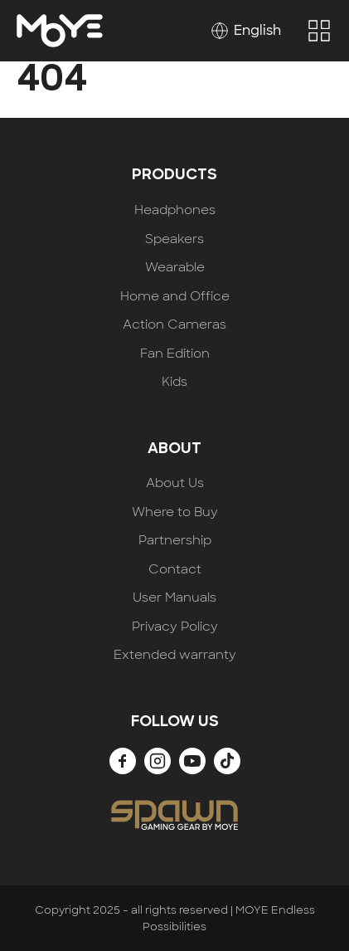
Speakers (174, 239)
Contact (174, 570)
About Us (175, 483)
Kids (174, 382)
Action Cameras (174, 325)
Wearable (175, 268)
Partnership (174, 541)
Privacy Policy (175, 627)
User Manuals (174, 598)
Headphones (175, 210)
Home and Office (175, 297)
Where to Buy (175, 512)
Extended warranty (175, 655)
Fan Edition (175, 354)
